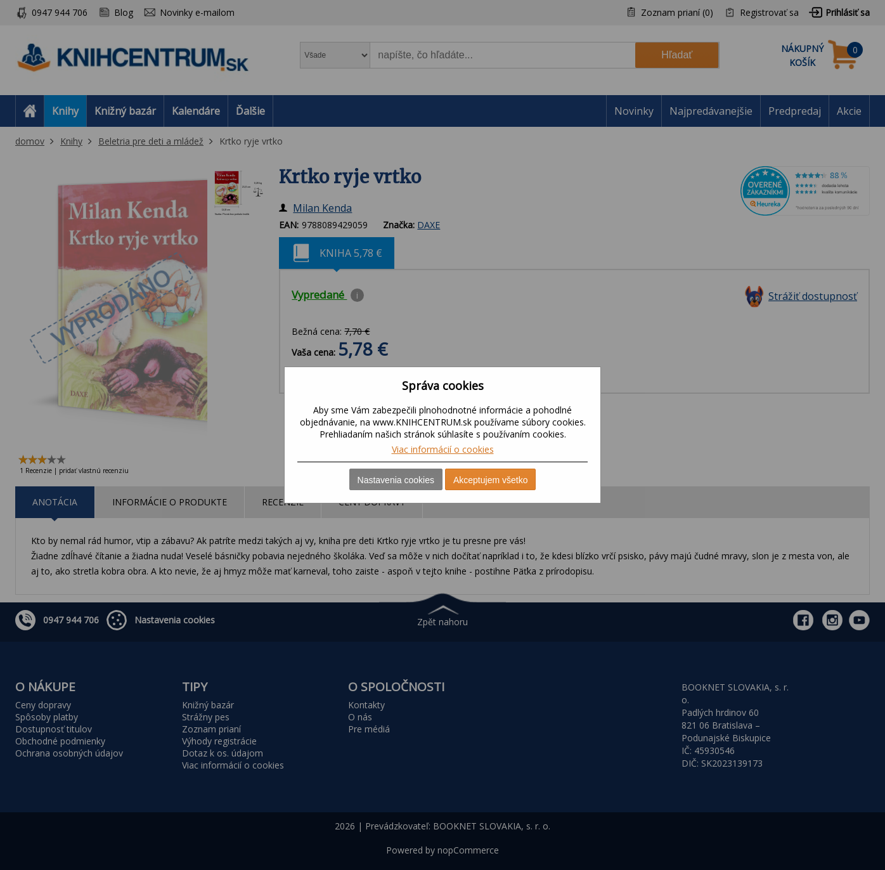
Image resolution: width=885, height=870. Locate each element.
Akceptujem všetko (490, 480)
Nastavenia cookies (396, 480)
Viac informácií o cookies (443, 449)
